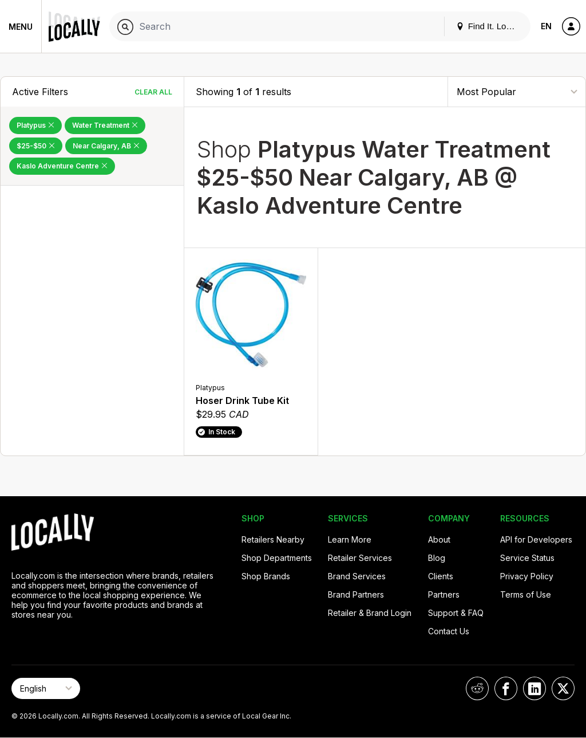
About (439, 539)
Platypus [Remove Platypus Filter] (35, 125)
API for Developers (536, 539)
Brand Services (357, 576)
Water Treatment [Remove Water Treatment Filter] (105, 125)
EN (546, 26)
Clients (440, 576)
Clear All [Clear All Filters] (153, 92)
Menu (21, 27)
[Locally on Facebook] (505, 688)
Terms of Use (525, 594)
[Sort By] (516, 91)
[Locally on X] (563, 688)
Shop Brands (265, 576)
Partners (444, 594)
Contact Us (448, 631)
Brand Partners (356, 594)
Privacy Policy (526, 576)
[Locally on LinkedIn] (534, 688)
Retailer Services (360, 558)
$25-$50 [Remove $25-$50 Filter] (36, 146)
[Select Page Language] (45, 688)
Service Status (527, 558)
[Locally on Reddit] (477, 688)
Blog (436, 558)
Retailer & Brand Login (369, 613)
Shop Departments (276, 558)
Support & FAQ (456, 613)
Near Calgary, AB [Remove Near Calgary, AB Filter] (106, 146)
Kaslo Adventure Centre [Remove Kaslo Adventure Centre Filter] (62, 166)
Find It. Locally (490, 26)
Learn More (349, 539)
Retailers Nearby (272, 539)
